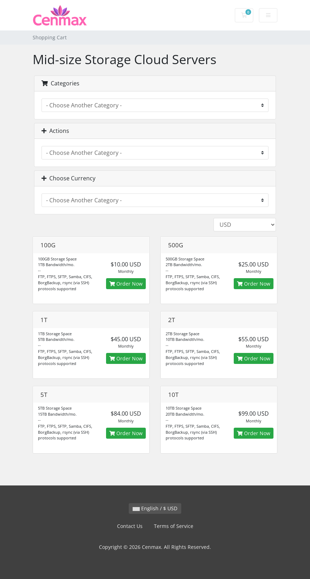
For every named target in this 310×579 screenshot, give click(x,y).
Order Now (126, 283)
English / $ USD (155, 508)
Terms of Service (173, 526)
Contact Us (130, 526)
